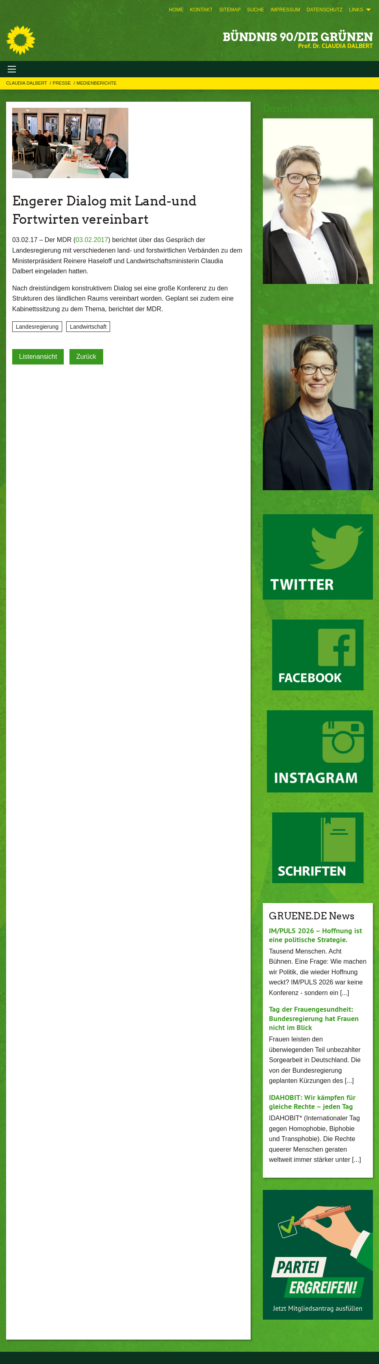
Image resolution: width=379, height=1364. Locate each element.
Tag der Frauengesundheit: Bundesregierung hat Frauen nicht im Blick (314, 1018)
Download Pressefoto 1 (316, 108)
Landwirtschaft (88, 326)
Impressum (285, 10)
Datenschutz (324, 10)
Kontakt (201, 10)
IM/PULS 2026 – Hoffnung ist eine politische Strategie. (315, 935)
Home (176, 10)
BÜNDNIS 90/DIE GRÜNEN (298, 37)
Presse (62, 83)
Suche (255, 10)
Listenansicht (38, 356)
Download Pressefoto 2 (316, 315)
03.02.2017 (92, 239)
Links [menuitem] (356, 10)
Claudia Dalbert (27, 83)
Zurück (86, 356)
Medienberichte (96, 83)
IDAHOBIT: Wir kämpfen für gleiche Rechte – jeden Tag (312, 1102)
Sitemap (229, 10)
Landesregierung (37, 326)
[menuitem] (176, 10)
